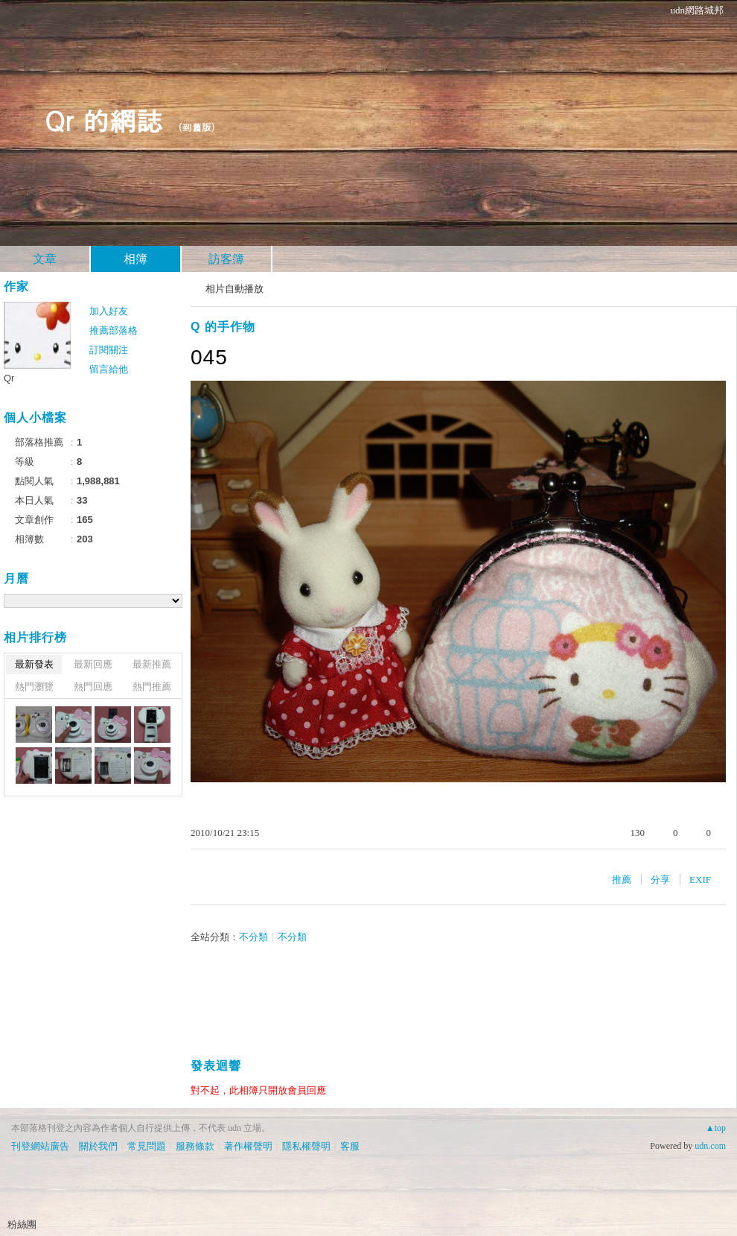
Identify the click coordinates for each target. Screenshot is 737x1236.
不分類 (253, 936)
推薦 (621, 879)
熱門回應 (93, 686)
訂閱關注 (108, 349)
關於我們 (98, 1146)
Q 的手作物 (223, 326)
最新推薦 (152, 664)
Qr (9, 378)
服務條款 (195, 1146)
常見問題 (146, 1146)
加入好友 (108, 311)
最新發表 (34, 664)
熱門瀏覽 (34, 686)
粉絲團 (21, 1224)
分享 (660, 879)
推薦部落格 (113, 330)
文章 (45, 259)
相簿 (135, 259)
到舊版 (196, 127)
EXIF (700, 879)
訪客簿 (226, 259)
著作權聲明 (248, 1146)
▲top (716, 1128)
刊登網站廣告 (40, 1146)
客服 (350, 1146)
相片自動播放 (234, 288)
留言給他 (108, 369)
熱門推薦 (152, 686)
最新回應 (93, 664)
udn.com (710, 1146)
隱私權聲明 (306, 1146)
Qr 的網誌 (104, 120)
